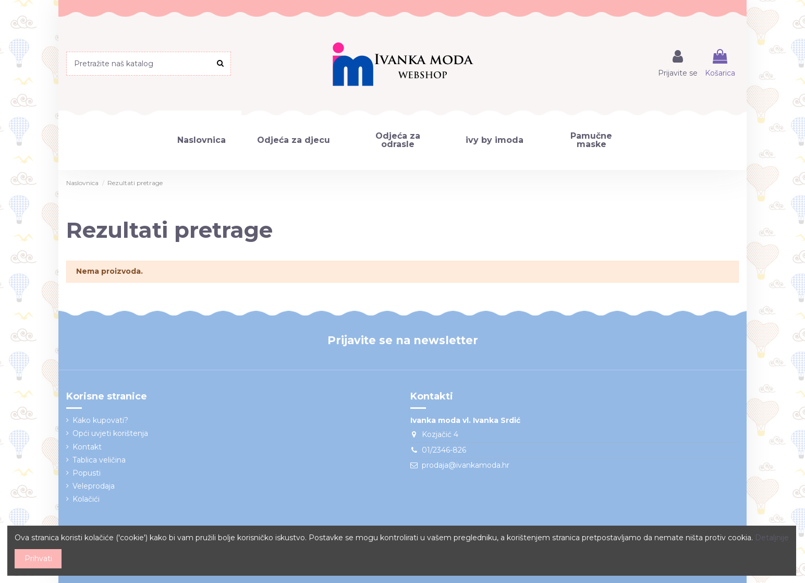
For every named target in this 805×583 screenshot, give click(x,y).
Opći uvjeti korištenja (110, 433)
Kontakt (87, 447)
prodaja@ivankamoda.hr (465, 465)
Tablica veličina (99, 460)
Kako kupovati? (100, 420)
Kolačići (86, 499)
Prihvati (38, 558)
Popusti (86, 473)
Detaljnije (772, 537)
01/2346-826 (444, 450)
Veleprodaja (93, 486)
